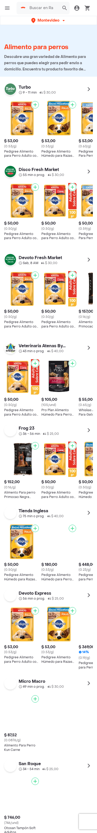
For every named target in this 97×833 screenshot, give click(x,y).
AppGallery (79, 714)
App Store (17, 714)
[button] (48, 20)
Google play (48, 714)
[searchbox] (42, 8)
